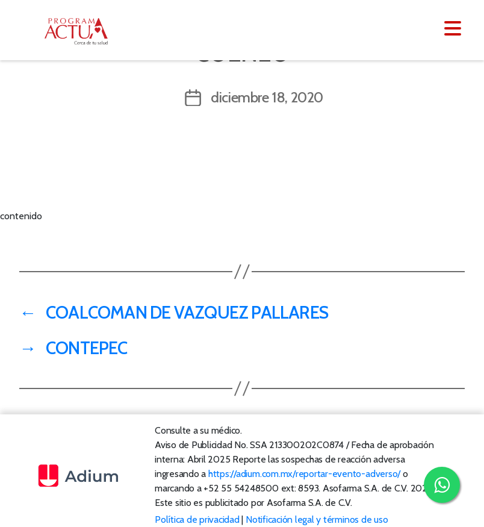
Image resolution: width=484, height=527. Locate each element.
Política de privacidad (197, 519)
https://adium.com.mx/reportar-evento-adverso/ (304, 473)
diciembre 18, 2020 (267, 97)
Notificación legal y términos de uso (317, 519)
